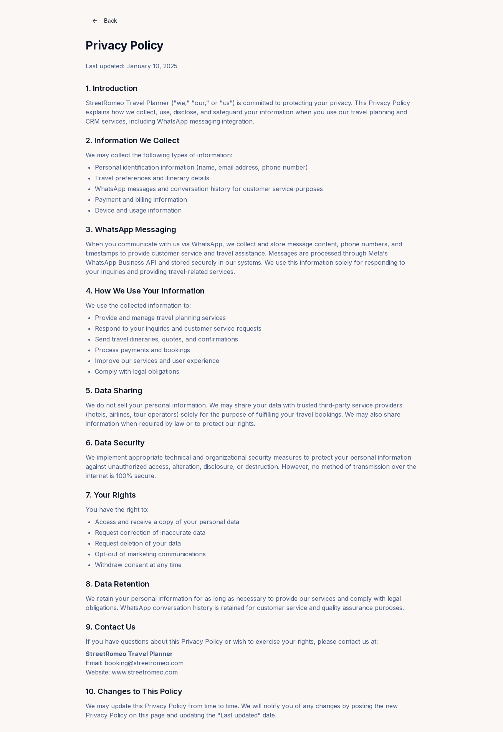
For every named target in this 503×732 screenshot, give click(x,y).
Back (104, 20)
